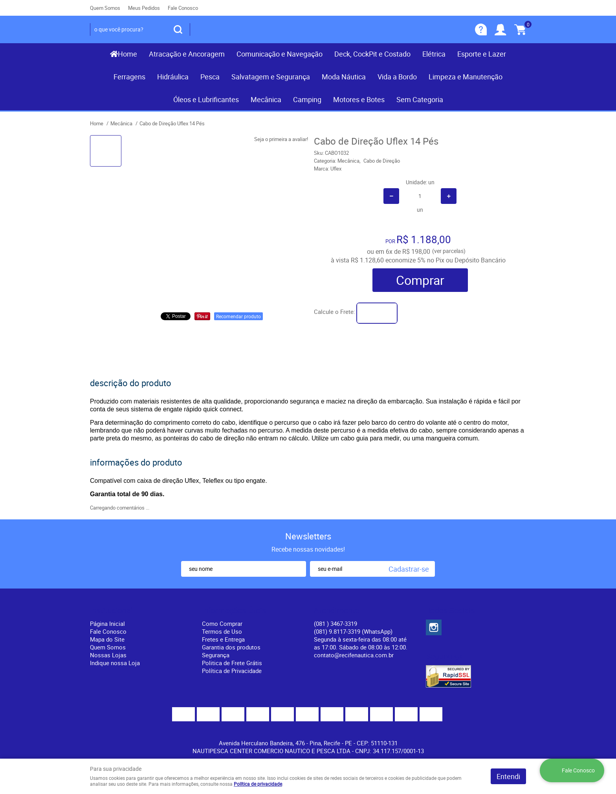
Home (127, 54)
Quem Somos (105, 7)
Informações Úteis (234, 610)
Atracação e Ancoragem (187, 54)
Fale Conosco (183, 7)
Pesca (210, 76)
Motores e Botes (359, 99)
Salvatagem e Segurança (270, 76)
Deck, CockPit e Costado (372, 54)
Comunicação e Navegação (279, 54)
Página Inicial (107, 623)
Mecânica (266, 99)
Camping (307, 99)
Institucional (111, 610)
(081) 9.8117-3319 (353, 631)
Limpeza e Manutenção (465, 76)
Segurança (215, 655)
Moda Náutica (344, 76)
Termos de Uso (222, 631)
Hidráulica (173, 76)
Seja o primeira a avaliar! (281, 139)
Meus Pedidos (144, 7)
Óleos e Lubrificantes (206, 99)
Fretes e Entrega (223, 639)
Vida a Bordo (397, 76)
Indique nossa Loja (115, 663)
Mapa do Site (107, 639)
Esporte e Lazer (481, 54)
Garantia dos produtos (231, 647)
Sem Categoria (419, 99)
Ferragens (129, 76)
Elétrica (434, 54)
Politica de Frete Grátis (232, 663)
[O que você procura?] (178, 29)
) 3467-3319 (335, 623)
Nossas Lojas (108, 655)
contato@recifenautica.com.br (354, 655)
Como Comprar (222, 623)
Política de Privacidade (232, 671)
